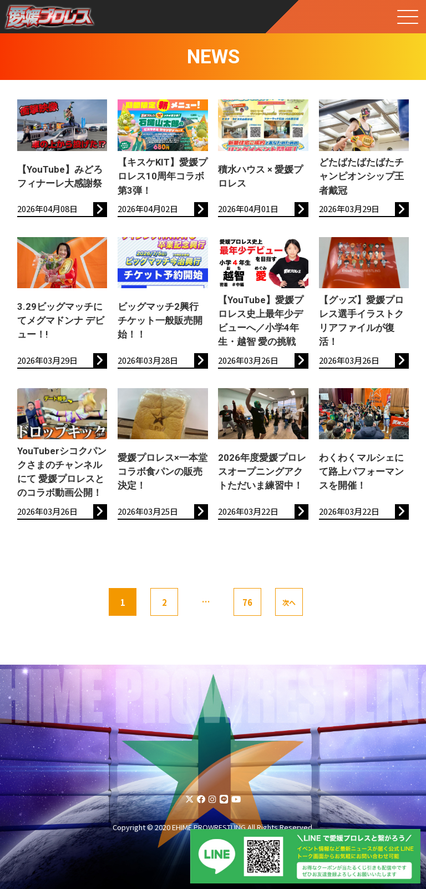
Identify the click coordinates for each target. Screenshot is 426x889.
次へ (289, 602)
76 (247, 602)
